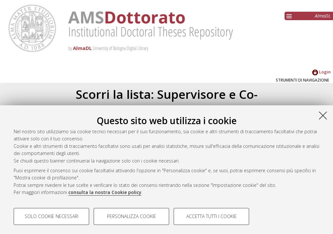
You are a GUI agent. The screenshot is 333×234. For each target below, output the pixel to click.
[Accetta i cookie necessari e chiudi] (323, 115)
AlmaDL (323, 16)
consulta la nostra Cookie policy (104, 192)
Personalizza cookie (131, 216)
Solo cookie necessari (51, 216)
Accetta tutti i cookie (211, 216)
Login (321, 72)
